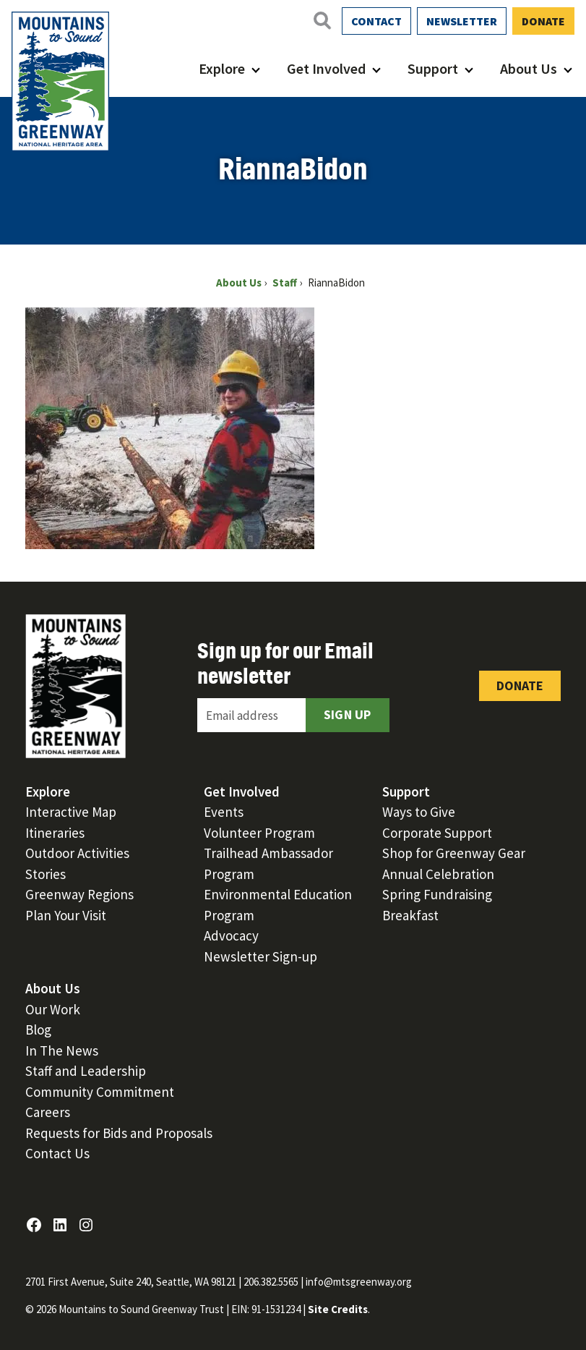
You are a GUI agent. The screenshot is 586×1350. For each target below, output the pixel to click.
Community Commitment (99, 1091)
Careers (47, 1112)
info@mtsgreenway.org (359, 1282)
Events (224, 811)
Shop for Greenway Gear (453, 853)
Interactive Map (70, 811)
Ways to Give (418, 811)
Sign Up (347, 714)
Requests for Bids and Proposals (118, 1133)
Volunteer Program (259, 832)
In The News (61, 1050)
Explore (222, 68)
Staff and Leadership (85, 1070)
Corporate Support (437, 832)
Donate (543, 21)
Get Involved (326, 68)
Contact (376, 21)
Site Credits (338, 1309)
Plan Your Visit (65, 915)
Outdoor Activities (77, 853)
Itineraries (55, 832)
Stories (45, 874)
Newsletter (461, 21)
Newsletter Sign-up (260, 956)
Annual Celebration (438, 874)
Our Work (52, 1009)
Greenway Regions (79, 894)
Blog (38, 1029)
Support (433, 68)
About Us (528, 68)
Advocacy (231, 935)
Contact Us (57, 1153)
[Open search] (321, 20)
